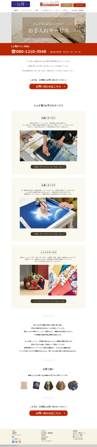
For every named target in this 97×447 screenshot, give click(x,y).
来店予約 (66, 5)
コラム (57, 10)
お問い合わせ (79, 5)
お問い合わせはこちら (48, 86)
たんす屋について (46, 10)
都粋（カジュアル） (78, 437)
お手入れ (65, 10)
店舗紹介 (16, 10)
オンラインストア (27, 10)
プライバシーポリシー (46, 441)
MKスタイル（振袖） (78, 435)
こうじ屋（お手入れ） (78, 439)
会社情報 (75, 431)
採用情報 (43, 439)
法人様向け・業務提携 (78, 10)
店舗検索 (14, 433)
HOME (13, 431)
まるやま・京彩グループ (79, 433)
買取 (37, 10)
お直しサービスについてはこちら (48, 234)
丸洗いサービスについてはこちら (48, 167)
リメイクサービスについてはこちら (48, 301)
